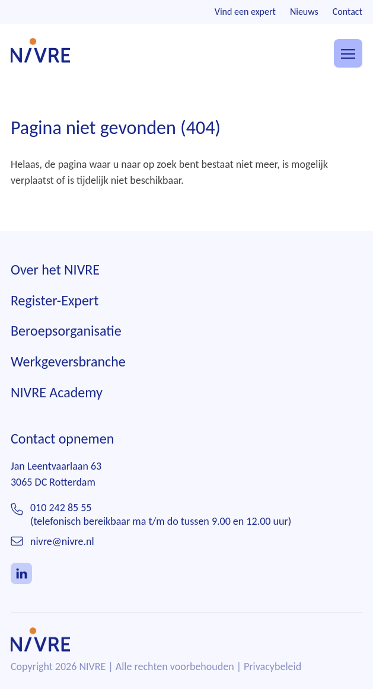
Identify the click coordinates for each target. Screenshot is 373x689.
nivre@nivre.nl (62, 541)
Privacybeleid (272, 667)
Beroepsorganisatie (66, 331)
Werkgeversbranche (68, 362)
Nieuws (304, 11)
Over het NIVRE (55, 270)
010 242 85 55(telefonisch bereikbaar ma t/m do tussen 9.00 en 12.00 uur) (160, 515)
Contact (347, 11)
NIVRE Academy (57, 392)
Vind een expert (245, 11)
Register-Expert (54, 300)
